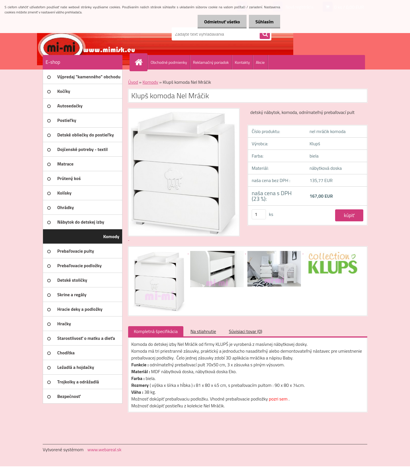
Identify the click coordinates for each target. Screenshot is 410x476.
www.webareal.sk (104, 449)
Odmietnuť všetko (220, 21)
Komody (150, 82)
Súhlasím (264, 21)
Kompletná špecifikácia (156, 331)
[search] (265, 34)
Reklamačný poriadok (211, 62)
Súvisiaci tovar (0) (245, 331)
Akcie (260, 62)
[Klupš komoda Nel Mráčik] (160, 251)
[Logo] (82, 34)
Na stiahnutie (203, 331)
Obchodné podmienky (169, 62)
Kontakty (242, 62)
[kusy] (259, 214)
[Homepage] (140, 62)
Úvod (133, 82)
